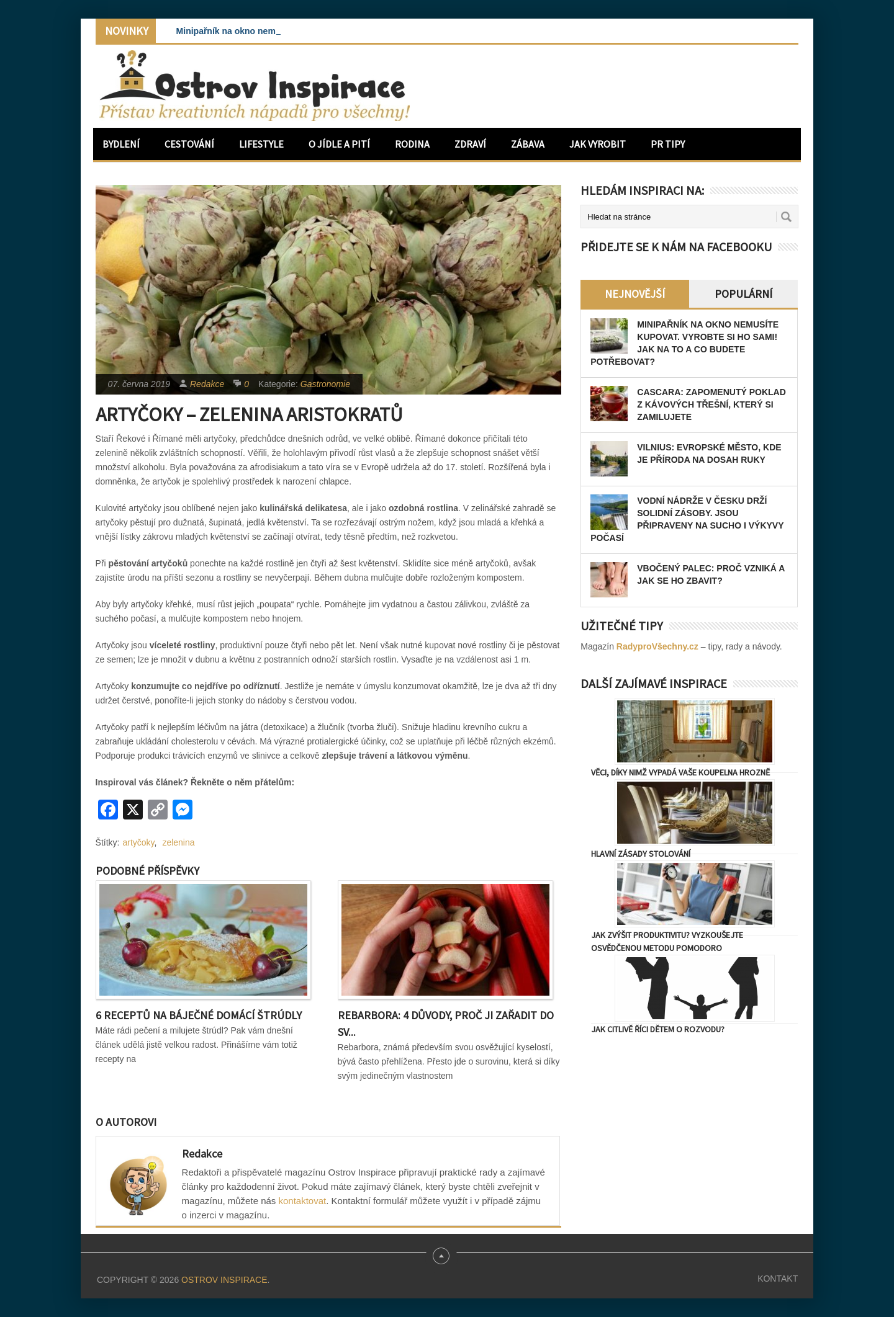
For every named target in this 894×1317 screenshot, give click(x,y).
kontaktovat (303, 1200)
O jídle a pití (339, 144)
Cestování (189, 144)
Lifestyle (261, 144)
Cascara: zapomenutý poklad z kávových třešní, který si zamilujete (711, 404)
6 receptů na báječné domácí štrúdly (199, 1015)
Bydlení (121, 144)
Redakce (207, 384)
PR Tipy (668, 144)
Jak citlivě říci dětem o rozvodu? (658, 1029)
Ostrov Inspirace (224, 1280)
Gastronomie (325, 384)
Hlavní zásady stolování (640, 853)
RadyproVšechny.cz (657, 646)
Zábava (527, 144)
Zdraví (470, 144)
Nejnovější (635, 294)
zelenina (178, 842)
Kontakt (777, 1279)
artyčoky (139, 842)
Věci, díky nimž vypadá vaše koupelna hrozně (680, 772)
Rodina (412, 144)
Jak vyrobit (597, 144)
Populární (743, 294)
